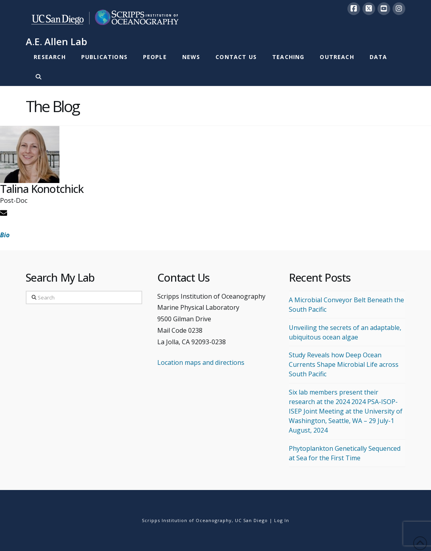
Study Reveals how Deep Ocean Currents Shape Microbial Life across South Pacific (344, 364)
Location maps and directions (200, 362)
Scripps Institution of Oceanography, (187, 520)
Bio (5, 235)
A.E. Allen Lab (56, 41)
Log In (281, 520)
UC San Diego (251, 520)
